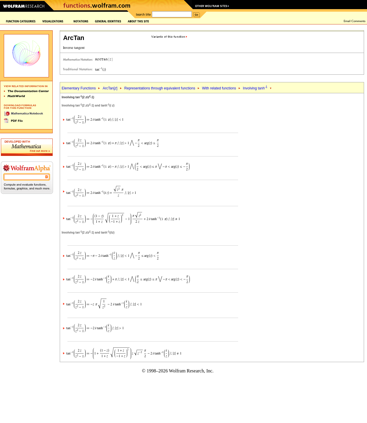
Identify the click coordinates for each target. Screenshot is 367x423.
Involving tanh (255, 88)
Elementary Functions (79, 88)
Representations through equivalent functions (159, 88)
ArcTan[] (110, 88)
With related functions (219, 88)
